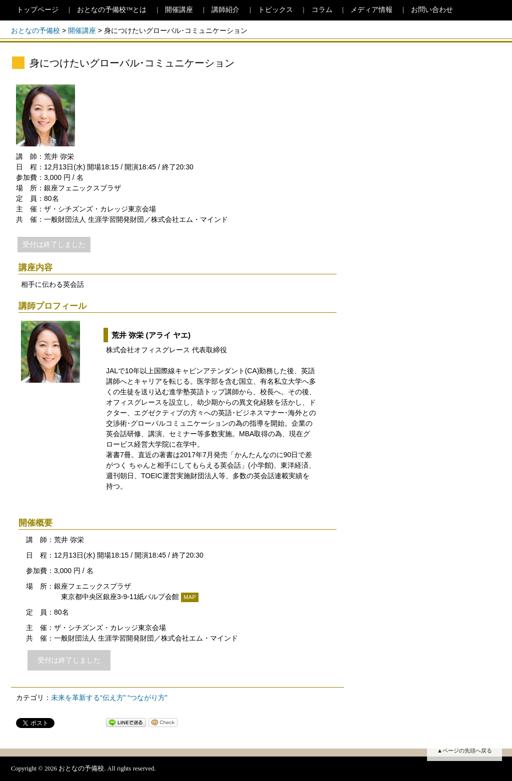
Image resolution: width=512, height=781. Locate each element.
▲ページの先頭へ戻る (464, 751)
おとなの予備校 (35, 30)
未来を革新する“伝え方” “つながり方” (109, 698)
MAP (190, 597)
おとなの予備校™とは (112, 9)
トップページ (37, 9)
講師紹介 (226, 9)
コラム (322, 9)
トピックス (275, 9)
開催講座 (179, 9)
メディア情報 (371, 9)
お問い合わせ (432, 9)
